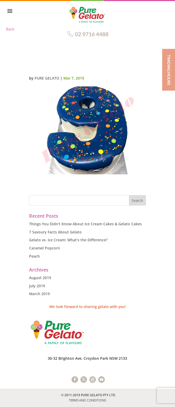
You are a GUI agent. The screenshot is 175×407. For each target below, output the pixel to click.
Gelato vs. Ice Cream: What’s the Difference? (68, 239)
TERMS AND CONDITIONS (87, 400)
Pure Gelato (47, 78)
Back (10, 29)
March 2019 (39, 293)
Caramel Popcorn (44, 248)
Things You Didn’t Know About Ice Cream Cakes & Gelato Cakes (85, 223)
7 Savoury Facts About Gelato (55, 231)
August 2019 (40, 277)
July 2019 (37, 285)
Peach (34, 256)
